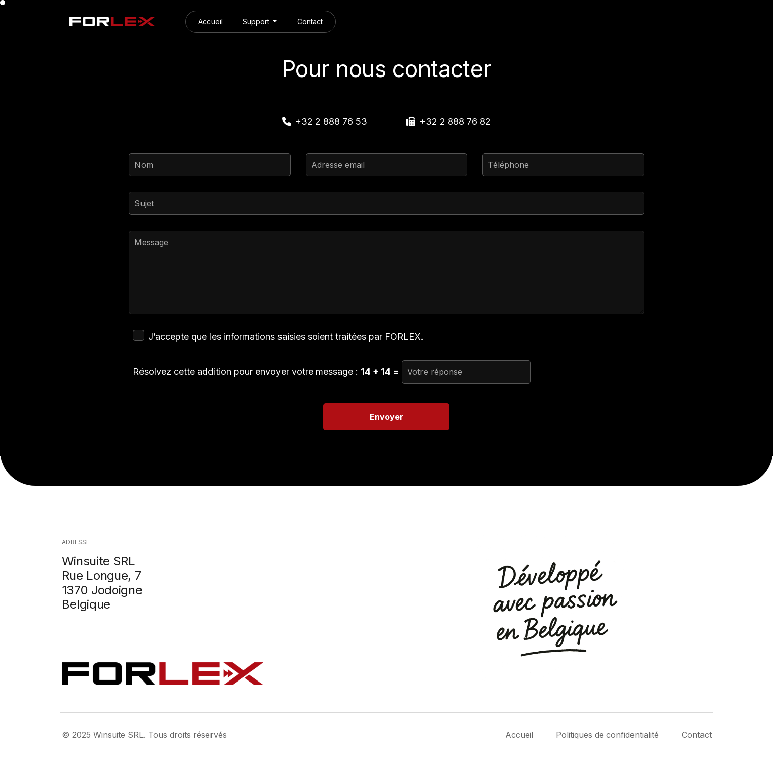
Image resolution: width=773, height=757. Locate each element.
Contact (310, 21)
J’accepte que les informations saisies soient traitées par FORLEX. (286, 336)
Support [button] (257, 21)
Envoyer (386, 417)
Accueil (210, 21)
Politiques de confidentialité (607, 735)
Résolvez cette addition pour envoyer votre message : (266, 371)
